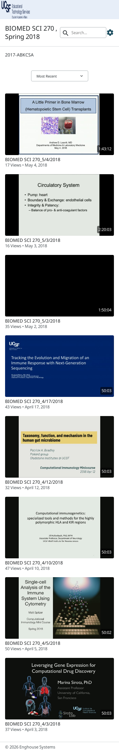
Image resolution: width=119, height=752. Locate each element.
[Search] (83, 32)
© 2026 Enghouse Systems (30, 747)
